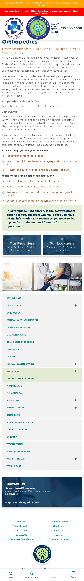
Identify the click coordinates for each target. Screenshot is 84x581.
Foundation (59, 530)
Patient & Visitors (59, 521)
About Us (21, 521)
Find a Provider (21, 526)
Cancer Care (13, 305)
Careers (60, 535)
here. (57, 106)
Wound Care (13, 466)
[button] (80, 4)
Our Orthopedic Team (21, 378)
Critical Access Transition (22, 320)
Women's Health (15, 459)
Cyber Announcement (59, 539)
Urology (11, 437)
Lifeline (11, 357)
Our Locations (21, 530)
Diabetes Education (18, 327)
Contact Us (21, 535)
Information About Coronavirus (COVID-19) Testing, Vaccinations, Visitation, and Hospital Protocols (42, 4)
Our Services (14, 298)
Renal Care (13, 415)
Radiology (12, 400)
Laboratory (13, 349)
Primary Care (14, 386)
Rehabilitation (15, 408)
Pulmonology (14, 393)
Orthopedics (14, 371)
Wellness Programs (18, 451)
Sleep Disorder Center (19, 422)
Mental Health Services (20, 364)
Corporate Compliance (21, 539)
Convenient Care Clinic (20, 342)
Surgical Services (16, 429)
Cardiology (13, 313)
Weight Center (15, 444)
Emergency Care (16, 335)
